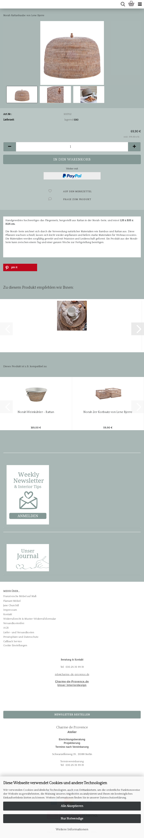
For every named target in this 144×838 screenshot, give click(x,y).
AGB (6, 627)
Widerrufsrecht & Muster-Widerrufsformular (29, 618)
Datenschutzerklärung (113, 797)
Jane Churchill (11, 605)
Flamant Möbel (12, 601)
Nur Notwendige (72, 818)
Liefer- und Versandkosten (18, 632)
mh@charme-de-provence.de (72, 674)
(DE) (76, 120)
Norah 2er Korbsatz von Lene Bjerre (107, 412)
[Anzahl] (72, 147)
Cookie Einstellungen (15, 645)
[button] (9, 147)
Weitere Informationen (72, 829)
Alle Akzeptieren (72, 806)
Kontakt (7, 614)
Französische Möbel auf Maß (19, 596)
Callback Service (12, 641)
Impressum (10, 610)
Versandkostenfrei (13, 623)
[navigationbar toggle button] (140, 4)
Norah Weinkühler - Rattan (36, 412)
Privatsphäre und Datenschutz (20, 637)
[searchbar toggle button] (123, 4)
